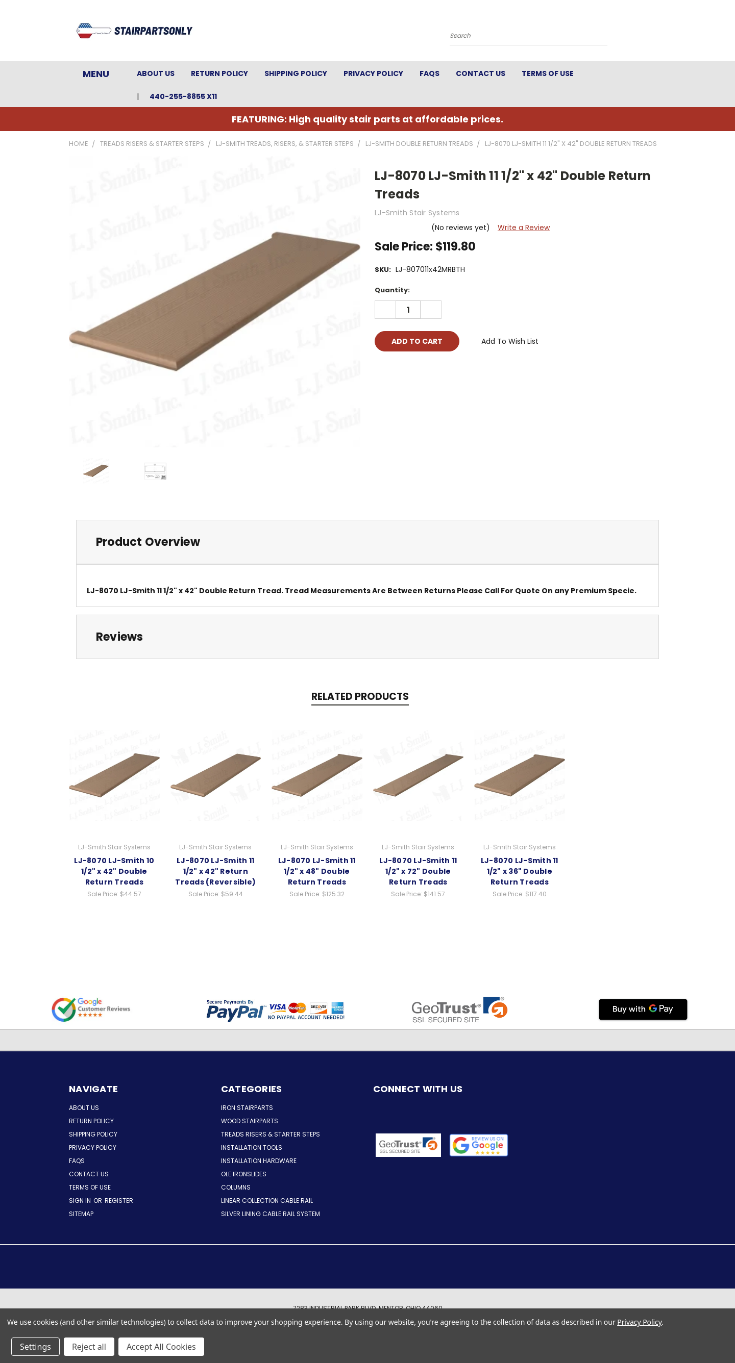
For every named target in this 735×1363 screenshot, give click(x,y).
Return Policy (219, 73)
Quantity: (392, 290)
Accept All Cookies (161, 1346)
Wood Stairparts (249, 1121)
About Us (156, 73)
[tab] (367, 542)
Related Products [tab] (360, 696)
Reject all (89, 1346)
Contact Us (480, 73)
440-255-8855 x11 (183, 96)
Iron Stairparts (247, 1107)
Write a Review (524, 227)
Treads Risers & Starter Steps (270, 1134)
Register (119, 1200)
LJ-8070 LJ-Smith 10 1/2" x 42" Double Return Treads (114, 871)
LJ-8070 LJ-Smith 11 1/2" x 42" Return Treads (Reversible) (215, 871)
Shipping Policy (295, 73)
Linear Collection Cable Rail (267, 1200)
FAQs (429, 73)
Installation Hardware (259, 1160)
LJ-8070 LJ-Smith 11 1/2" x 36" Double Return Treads (519, 871)
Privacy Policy (373, 73)
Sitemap (81, 1213)
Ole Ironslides (243, 1174)
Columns (236, 1187)
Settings (35, 1346)
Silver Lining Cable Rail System (270, 1213)
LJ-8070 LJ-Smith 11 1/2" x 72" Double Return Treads (418, 871)
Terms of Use (548, 73)
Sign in (80, 1200)
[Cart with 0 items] (663, 33)
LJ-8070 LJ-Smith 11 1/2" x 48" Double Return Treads (317, 871)
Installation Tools (251, 1147)
